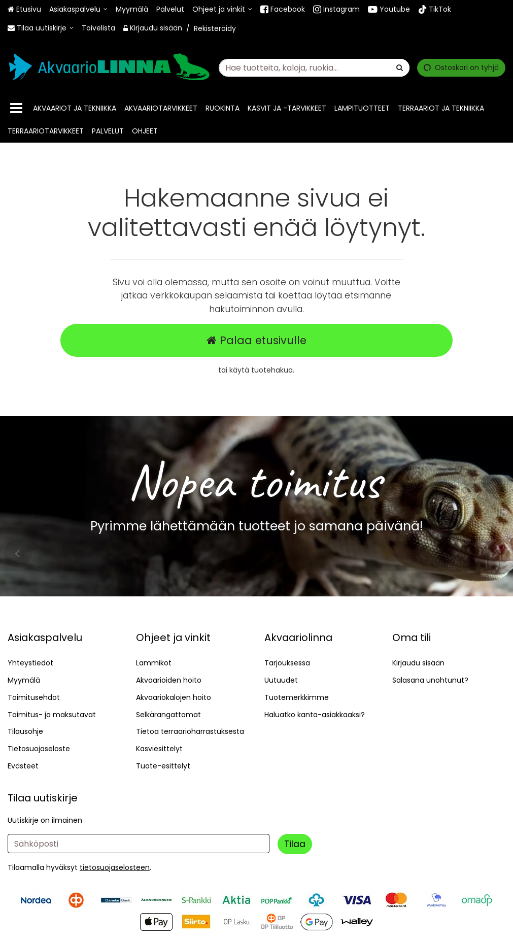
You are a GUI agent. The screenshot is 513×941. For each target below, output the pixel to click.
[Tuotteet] (16, 108)
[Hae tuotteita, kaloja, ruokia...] (314, 67)
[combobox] (314, 67)
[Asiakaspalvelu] (78, 9)
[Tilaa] (295, 844)
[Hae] (399, 67)
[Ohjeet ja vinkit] (222, 9)
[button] (115, 867)
